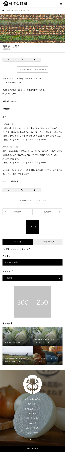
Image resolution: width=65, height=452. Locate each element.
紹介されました (32, 428)
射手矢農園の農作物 (32, 399)
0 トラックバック (47, 242)
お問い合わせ (32, 433)
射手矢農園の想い (33, 418)
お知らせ (32, 423)
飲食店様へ (32, 404)
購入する (32, 414)
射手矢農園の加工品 (32, 409)
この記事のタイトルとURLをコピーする (32, 69)
